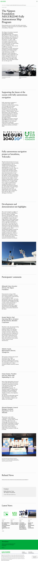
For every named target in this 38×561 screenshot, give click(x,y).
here (3, 555)
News (5, 5)
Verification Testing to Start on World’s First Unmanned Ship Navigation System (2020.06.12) (15, 479)
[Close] (37, 557)
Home (3, 5)
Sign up (3, 547)
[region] (19, 557)
